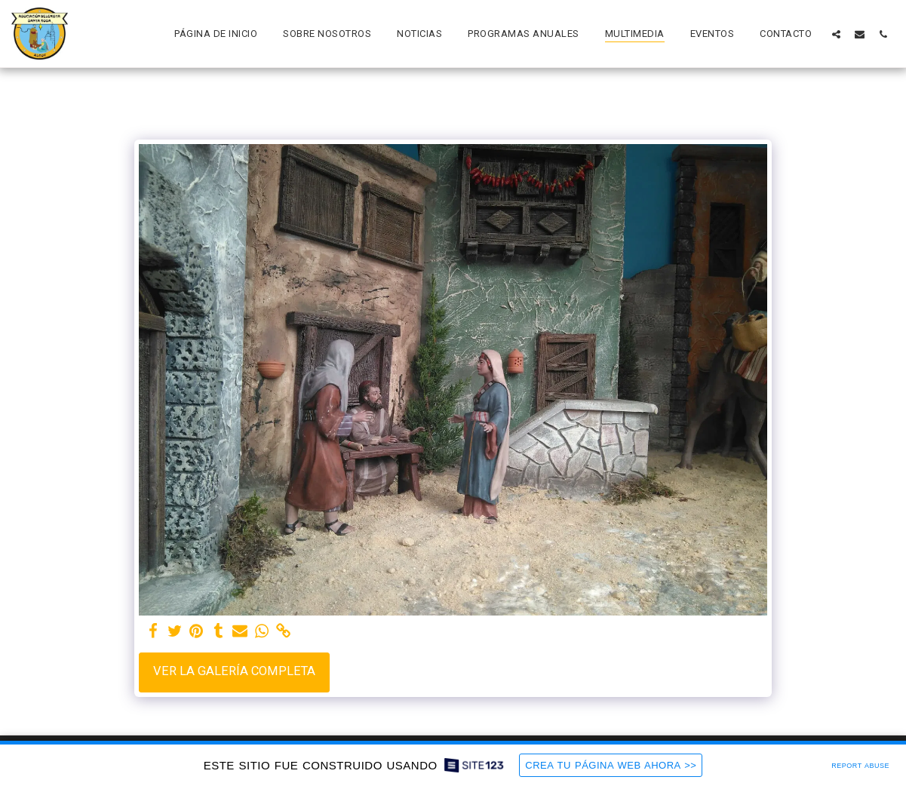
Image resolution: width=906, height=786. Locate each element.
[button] (836, 34)
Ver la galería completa (234, 671)
